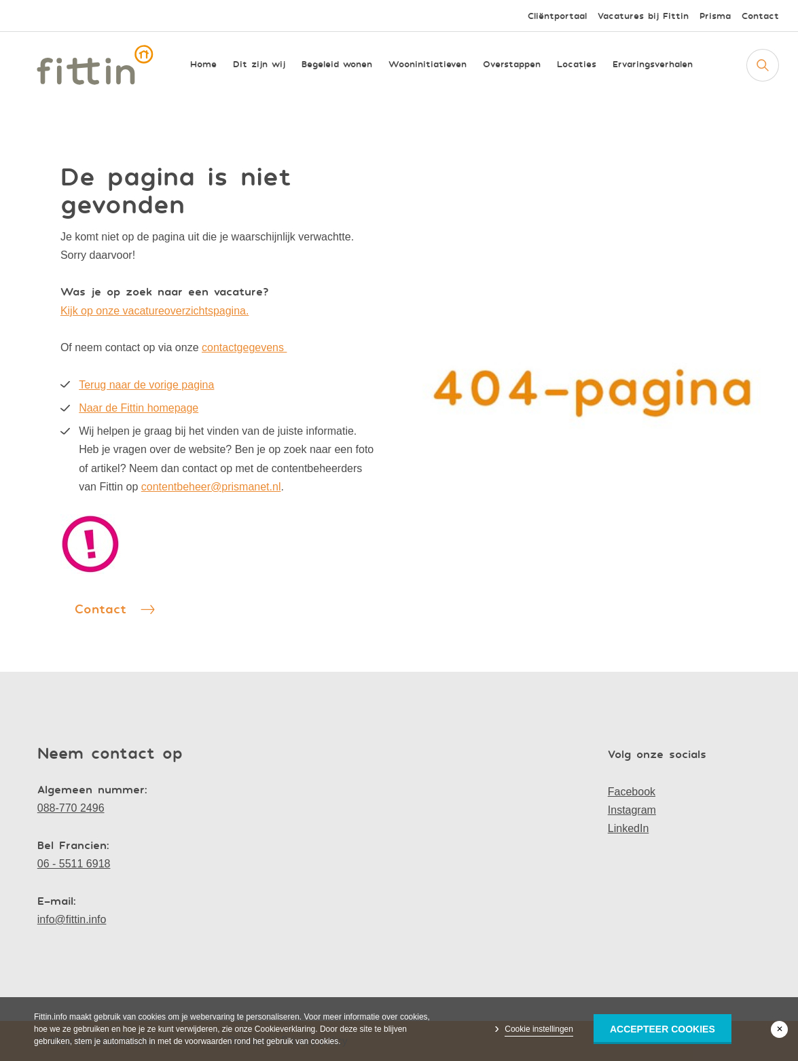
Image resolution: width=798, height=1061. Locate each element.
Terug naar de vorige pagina (146, 385)
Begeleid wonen (337, 65)
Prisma (715, 16)
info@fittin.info (72, 919)
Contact (760, 16)
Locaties (576, 65)
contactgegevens (244, 347)
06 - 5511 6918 (74, 863)
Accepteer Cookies (662, 1029)
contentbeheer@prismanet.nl (211, 486)
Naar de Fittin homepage (138, 408)
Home (203, 65)
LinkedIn (628, 828)
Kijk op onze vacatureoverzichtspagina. (154, 311)
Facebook (631, 791)
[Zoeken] (762, 65)
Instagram (632, 810)
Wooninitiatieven (427, 65)
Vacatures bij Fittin (643, 16)
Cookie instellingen (539, 1029)
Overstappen (512, 65)
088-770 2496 (71, 808)
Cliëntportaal (557, 16)
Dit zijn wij (259, 65)
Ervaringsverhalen (653, 65)
